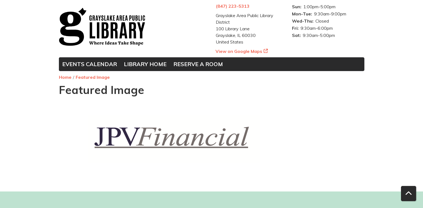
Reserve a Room (198, 64)
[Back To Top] (408, 193)
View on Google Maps (239, 51)
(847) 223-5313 (233, 6)
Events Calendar (89, 64)
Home (65, 77)
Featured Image (93, 77)
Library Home (145, 64)
